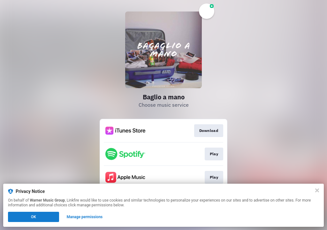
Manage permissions (85, 217)
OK (33, 217)
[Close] (317, 190)
